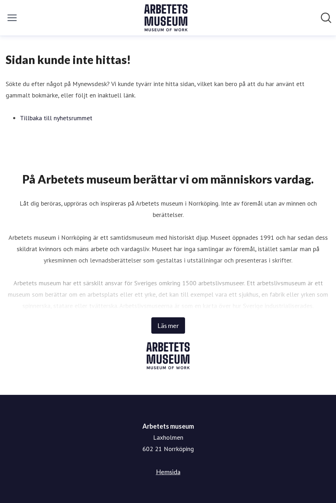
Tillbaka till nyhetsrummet (56, 118)
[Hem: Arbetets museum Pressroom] (166, 17)
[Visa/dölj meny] (12, 18)
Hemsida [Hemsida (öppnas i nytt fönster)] (168, 472)
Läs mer (168, 325)
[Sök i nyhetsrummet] (326, 17)
